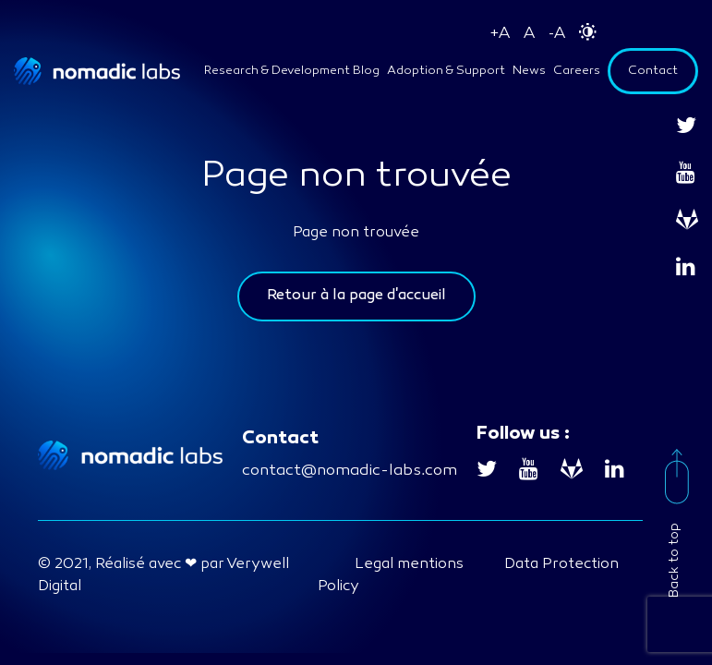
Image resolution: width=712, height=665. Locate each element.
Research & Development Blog (292, 71)
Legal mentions (409, 564)
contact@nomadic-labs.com (349, 470)
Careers (576, 71)
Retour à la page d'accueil (356, 296)
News (529, 71)
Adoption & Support (446, 71)
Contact (653, 71)
